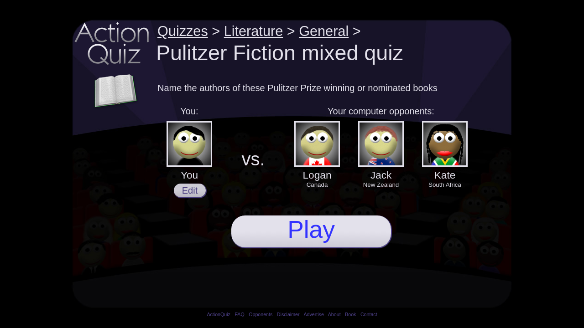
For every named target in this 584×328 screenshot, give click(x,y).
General (324, 31)
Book (350, 314)
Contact (368, 314)
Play (311, 229)
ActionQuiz (218, 314)
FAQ (239, 314)
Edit (190, 190)
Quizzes (182, 31)
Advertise (313, 314)
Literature (253, 31)
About (334, 314)
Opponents (260, 314)
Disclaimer (288, 314)
